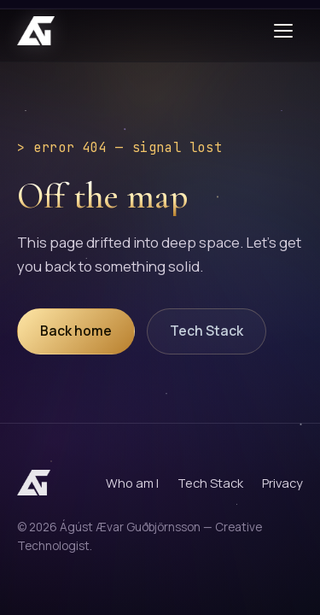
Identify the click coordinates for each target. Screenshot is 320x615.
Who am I (132, 482)
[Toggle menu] (286, 31)
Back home (76, 330)
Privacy (282, 482)
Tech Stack (206, 330)
